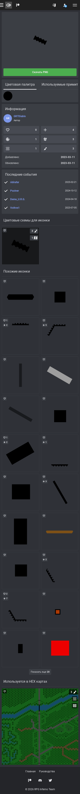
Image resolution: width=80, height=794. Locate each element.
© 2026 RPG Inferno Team (40, 789)
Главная (30, 771)
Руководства (47, 771)
